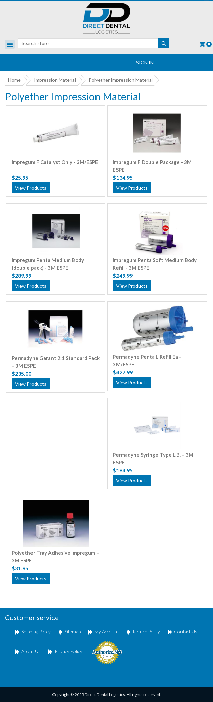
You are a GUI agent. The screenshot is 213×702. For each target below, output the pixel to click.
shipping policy (36, 632)
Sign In (145, 62)
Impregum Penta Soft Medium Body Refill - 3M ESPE (155, 264)
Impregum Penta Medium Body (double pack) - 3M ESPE (48, 264)
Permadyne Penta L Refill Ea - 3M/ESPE (147, 360)
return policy (146, 632)
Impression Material (55, 80)
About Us (31, 651)
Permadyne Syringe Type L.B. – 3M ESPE (153, 458)
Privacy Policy (68, 651)
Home (14, 80)
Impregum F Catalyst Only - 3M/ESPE (55, 162)
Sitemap (73, 632)
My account (106, 632)
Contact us (185, 632)
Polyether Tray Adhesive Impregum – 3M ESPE (55, 556)
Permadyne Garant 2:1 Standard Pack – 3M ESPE (56, 362)
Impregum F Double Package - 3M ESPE (152, 166)
